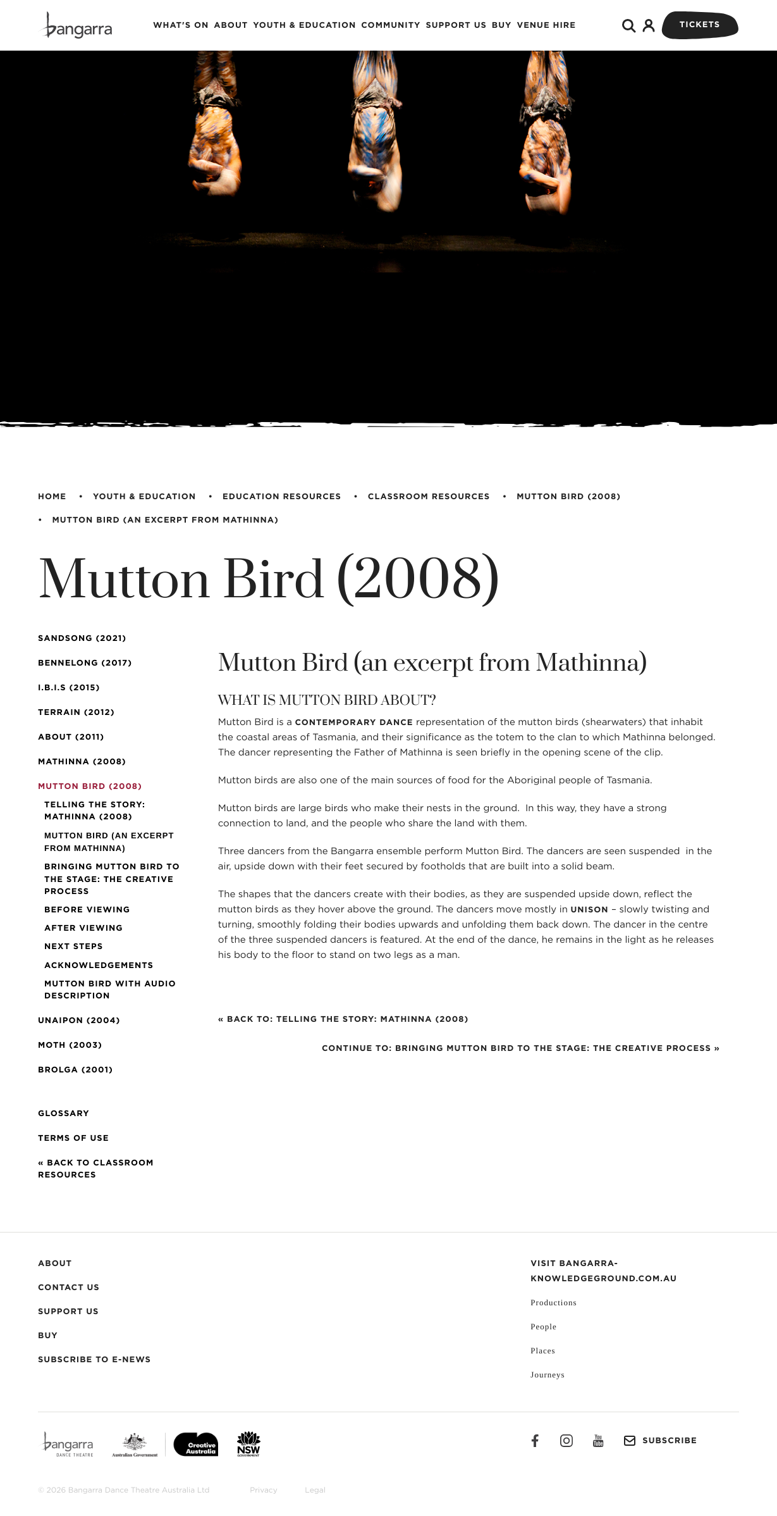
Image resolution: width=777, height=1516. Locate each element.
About (231, 26)
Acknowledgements (99, 966)
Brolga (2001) (75, 1070)
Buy (502, 26)
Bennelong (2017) (85, 663)
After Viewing (83, 928)
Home (52, 497)
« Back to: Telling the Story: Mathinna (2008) (343, 1020)
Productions (553, 1302)
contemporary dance (354, 723)
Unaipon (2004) (79, 1021)
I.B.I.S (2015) (69, 688)
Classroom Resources (429, 497)
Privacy (264, 1490)
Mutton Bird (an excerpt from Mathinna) (165, 520)
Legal (315, 1490)
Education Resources (282, 497)
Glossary (64, 1114)
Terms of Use (73, 1138)
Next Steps (73, 947)
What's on (181, 26)
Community (390, 26)
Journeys (547, 1374)
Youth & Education (304, 26)
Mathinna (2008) (82, 762)
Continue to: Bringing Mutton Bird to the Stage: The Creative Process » (521, 1049)
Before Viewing (87, 910)
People (543, 1326)
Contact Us (69, 1288)
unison (589, 910)
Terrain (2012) (76, 713)
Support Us (455, 26)
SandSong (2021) (82, 639)
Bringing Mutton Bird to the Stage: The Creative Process (112, 879)
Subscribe (660, 1440)
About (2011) (71, 737)
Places (542, 1350)
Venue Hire (546, 26)
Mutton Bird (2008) (569, 497)
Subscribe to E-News (94, 1360)
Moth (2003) (70, 1045)
